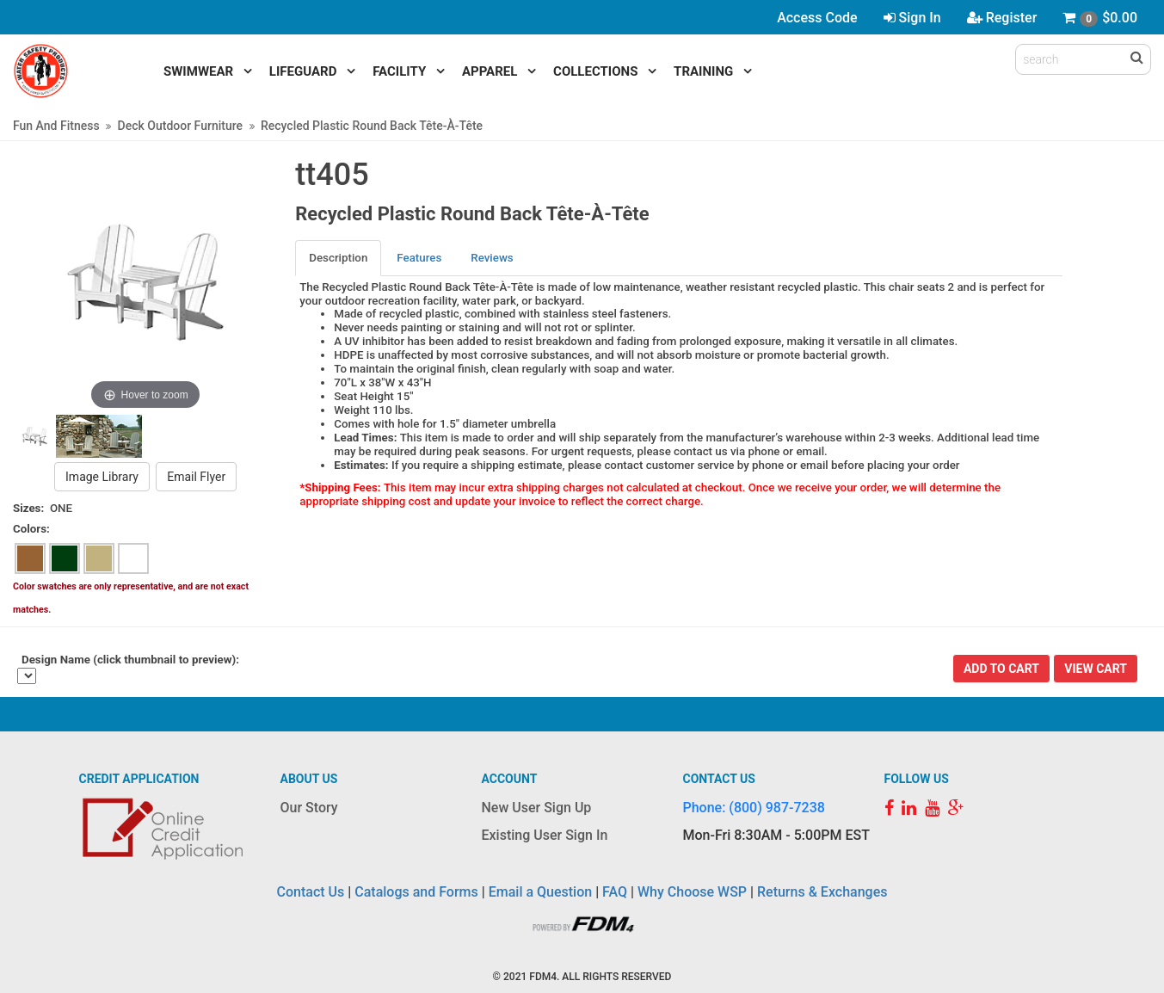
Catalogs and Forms (416, 892)
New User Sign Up (537, 807)
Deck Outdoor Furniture (180, 126)
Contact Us (311, 892)
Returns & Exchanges (822, 892)
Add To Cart (1001, 668)
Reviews (492, 257)
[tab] (339, 257)
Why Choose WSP (692, 892)
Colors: (31, 528)
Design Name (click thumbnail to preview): (130, 659)
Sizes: (28, 508)
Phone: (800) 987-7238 (754, 807)
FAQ (614, 892)
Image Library (102, 477)
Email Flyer (196, 477)
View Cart (1095, 668)
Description (338, 257)
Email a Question (540, 892)
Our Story (309, 807)
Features (419, 257)
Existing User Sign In (545, 835)
